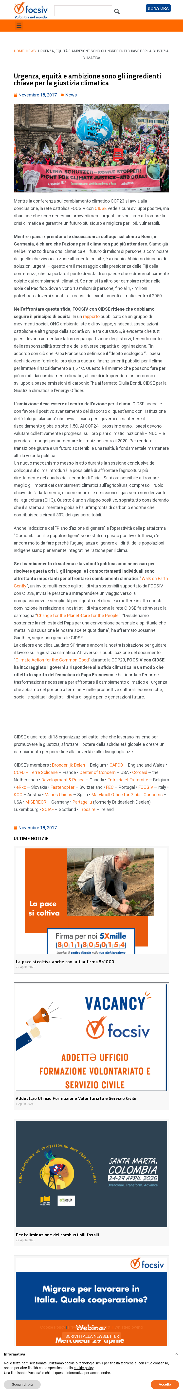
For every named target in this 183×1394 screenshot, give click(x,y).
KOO (18, 794)
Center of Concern (97, 772)
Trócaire (87, 809)
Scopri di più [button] (22, 1384)
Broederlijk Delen (68, 765)
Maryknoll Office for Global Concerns (127, 794)
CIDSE (101, 208)
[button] (19, 25)
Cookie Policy (52, 1327)
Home (19, 51)
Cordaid (139, 772)
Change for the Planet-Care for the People (78, 615)
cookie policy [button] (83, 1368)
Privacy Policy (80, 1327)
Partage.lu (82, 802)
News (31, 51)
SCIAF (48, 809)
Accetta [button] (165, 1384)
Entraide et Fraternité (128, 779)
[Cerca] (117, 12)
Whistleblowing (128, 1327)
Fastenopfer (62, 787)
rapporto (91, 316)
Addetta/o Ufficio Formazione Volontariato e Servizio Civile (76, 1098)
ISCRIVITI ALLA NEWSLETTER (91, 1336)
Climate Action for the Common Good (52, 659)
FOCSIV (145, 787)
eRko (21, 787)
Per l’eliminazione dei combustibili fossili (57, 1234)
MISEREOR (35, 802)
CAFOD (116, 765)
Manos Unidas (58, 794)
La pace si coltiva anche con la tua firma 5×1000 (65, 961)
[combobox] (83, 10)
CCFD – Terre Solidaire (36, 772)
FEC (110, 787)
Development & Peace (63, 779)
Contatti (103, 1327)
